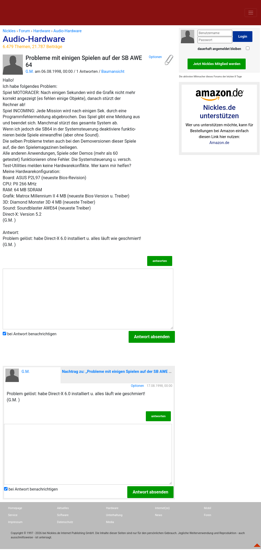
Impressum (15, 522)
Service (12, 515)
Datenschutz (65, 522)
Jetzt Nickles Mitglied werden (216, 64)
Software (63, 515)
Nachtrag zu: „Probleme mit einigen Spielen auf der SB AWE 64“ (118, 371)
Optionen (155, 57)
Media (110, 522)
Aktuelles (63, 508)
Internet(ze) (162, 508)
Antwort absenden (152, 336)
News (158, 515)
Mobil (207, 508)
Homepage (15, 508)
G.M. (30, 71)
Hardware (112, 508)
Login (242, 36)
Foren (207, 515)
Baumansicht (113, 71)
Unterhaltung (114, 515)
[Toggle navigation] (251, 12)
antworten (160, 261)
